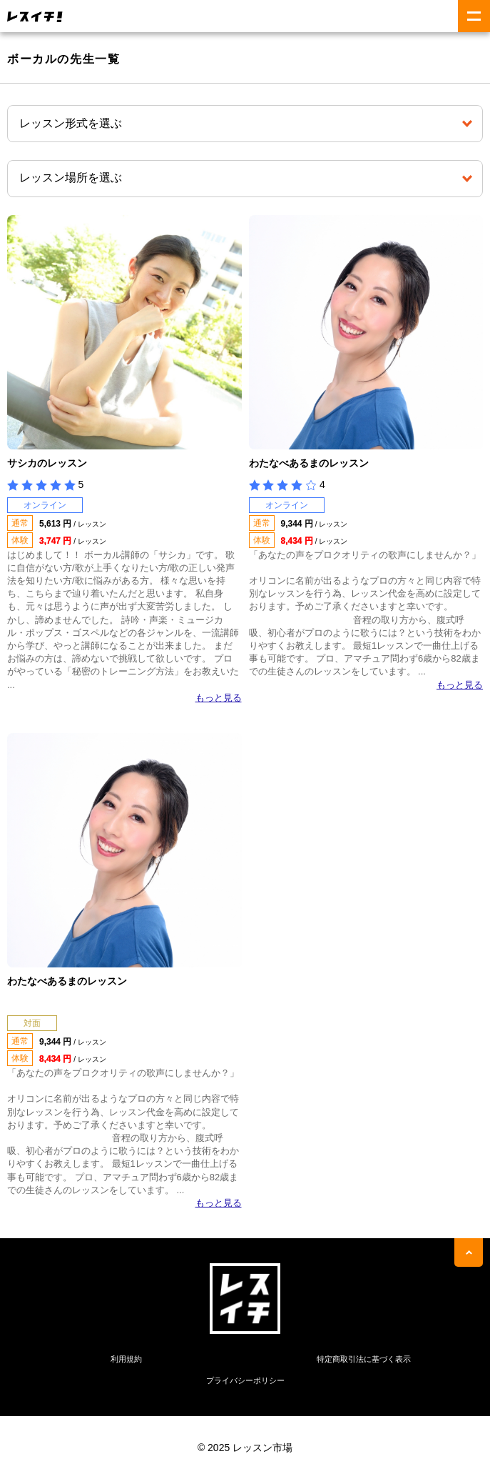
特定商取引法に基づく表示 (364, 1359)
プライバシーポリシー (245, 1380)
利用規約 (126, 1359)
